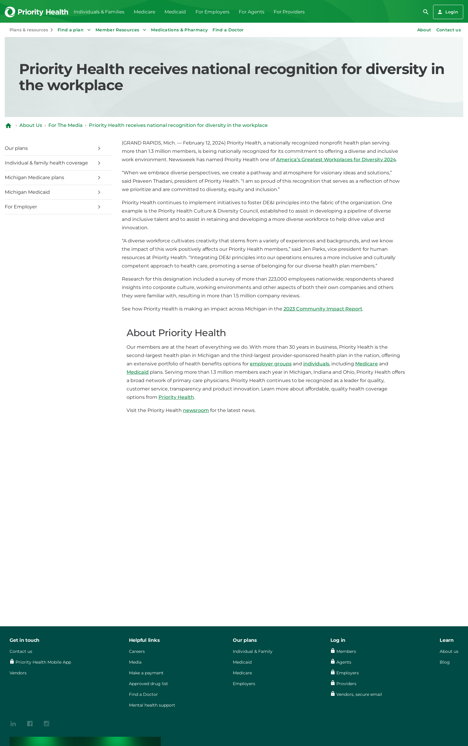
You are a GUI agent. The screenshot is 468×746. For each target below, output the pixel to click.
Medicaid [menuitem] (175, 12)
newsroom (196, 410)
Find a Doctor (228, 30)
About (424, 30)
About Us (30, 125)
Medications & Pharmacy (179, 30)
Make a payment (146, 673)
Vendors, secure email (359, 694)
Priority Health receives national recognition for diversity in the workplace (178, 125)
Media (135, 662)
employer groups (271, 364)
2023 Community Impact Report (323, 309)
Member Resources (122, 30)
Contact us (448, 30)
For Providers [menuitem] (289, 12)
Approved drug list (148, 683)
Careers (137, 651)
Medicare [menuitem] (144, 12)
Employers (244, 683)
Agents (343, 662)
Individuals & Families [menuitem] (99, 12)
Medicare (366, 364)
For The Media (65, 125)
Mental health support (152, 705)
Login (447, 12)
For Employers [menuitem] (212, 12)
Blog (445, 662)
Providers (346, 683)
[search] (426, 12)
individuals (316, 364)
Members (346, 651)
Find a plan (75, 30)
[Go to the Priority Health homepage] (37, 12)
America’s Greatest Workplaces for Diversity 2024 (336, 159)
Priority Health (176, 397)
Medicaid (138, 372)
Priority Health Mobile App (43, 662)
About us (449, 651)
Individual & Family (253, 651)
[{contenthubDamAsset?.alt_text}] (13, 723)
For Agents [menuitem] (251, 12)
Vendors (18, 673)
